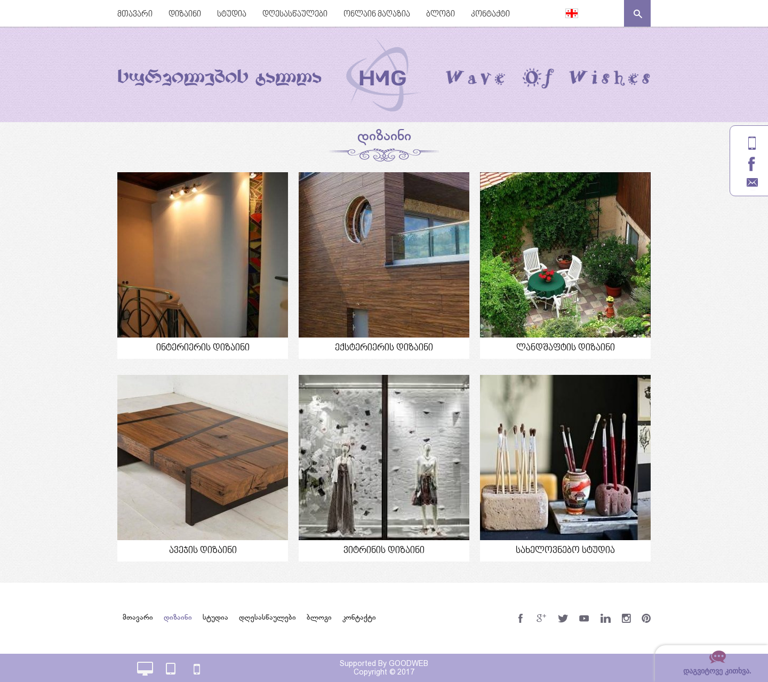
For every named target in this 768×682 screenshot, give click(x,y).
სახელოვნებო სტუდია (565, 550)
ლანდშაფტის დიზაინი (565, 348)
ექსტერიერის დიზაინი (384, 348)
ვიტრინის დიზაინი (384, 550)
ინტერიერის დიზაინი (203, 348)
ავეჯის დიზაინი (203, 550)
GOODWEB (408, 663)
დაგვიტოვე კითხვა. (717, 671)
